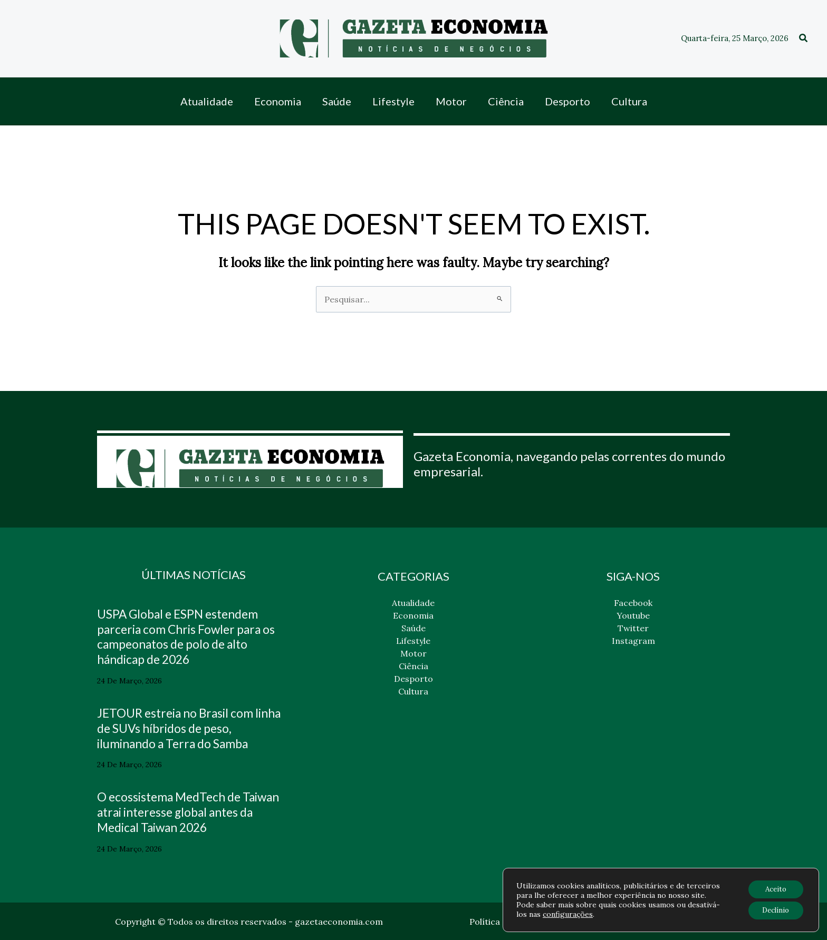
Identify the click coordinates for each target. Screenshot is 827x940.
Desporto (413, 678)
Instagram (633, 640)
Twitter (633, 628)
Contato (671, 921)
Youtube (633, 615)
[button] (804, 38)
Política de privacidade (515, 921)
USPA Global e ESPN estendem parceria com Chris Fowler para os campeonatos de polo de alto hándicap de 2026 (191, 636)
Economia (413, 615)
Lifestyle (413, 640)
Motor (413, 653)
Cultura (413, 691)
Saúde (413, 628)
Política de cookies (608, 921)
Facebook (633, 603)
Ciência (413, 666)
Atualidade (413, 603)
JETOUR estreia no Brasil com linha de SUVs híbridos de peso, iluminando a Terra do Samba (184, 728)
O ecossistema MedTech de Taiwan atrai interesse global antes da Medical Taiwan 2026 (181, 812)
